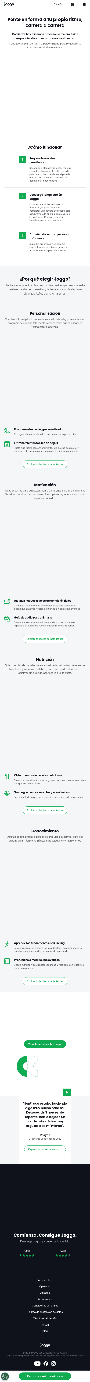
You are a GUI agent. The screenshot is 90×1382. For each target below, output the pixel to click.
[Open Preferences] (5, 1376)
